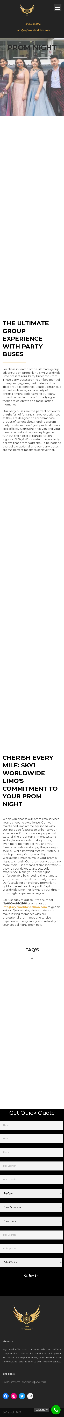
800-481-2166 (33, 24)
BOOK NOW (28, 1382)
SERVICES (15, 1382)
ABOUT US (40, 1382)
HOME (6, 1382)
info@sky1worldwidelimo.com (33, 30)
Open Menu (57, 7)
